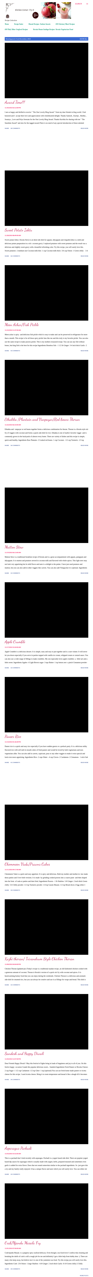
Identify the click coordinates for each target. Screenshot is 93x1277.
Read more (84, 128)
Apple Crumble (15, 641)
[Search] (78, 3)
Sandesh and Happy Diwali (24, 1053)
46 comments (15, 256)
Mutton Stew (14, 547)
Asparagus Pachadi (18, 1148)
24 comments (15, 1174)
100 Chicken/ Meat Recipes (65, 24)
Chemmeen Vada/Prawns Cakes (27, 864)
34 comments (15, 1079)
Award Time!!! (15, 102)
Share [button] (7, 128)
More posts (84, 1275)
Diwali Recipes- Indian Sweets (39, 24)
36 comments (15, 445)
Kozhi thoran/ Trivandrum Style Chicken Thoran (39, 958)
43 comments (15, 350)
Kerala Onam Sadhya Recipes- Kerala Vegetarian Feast (53, 29)
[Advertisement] (46, 150)
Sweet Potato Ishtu (18, 230)
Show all (83, 39)
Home (7, 24)
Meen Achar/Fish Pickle (22, 324)
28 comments (15, 128)
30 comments (15, 890)
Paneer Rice (13, 736)
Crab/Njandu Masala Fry (23, 1243)
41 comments (15, 762)
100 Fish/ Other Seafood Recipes (16, 29)
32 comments (15, 573)
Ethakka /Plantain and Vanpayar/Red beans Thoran (42, 419)
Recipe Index (18, 24)
